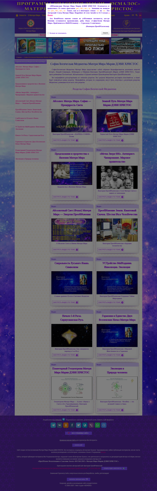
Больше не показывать (57, 33)
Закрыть (105, 33)
